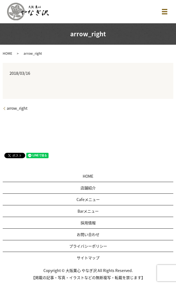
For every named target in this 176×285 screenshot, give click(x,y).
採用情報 (88, 222)
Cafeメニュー (88, 199)
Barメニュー (88, 211)
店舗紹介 (88, 187)
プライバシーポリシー (88, 246)
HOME (7, 53)
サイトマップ (88, 257)
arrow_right (17, 108)
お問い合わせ (88, 234)
